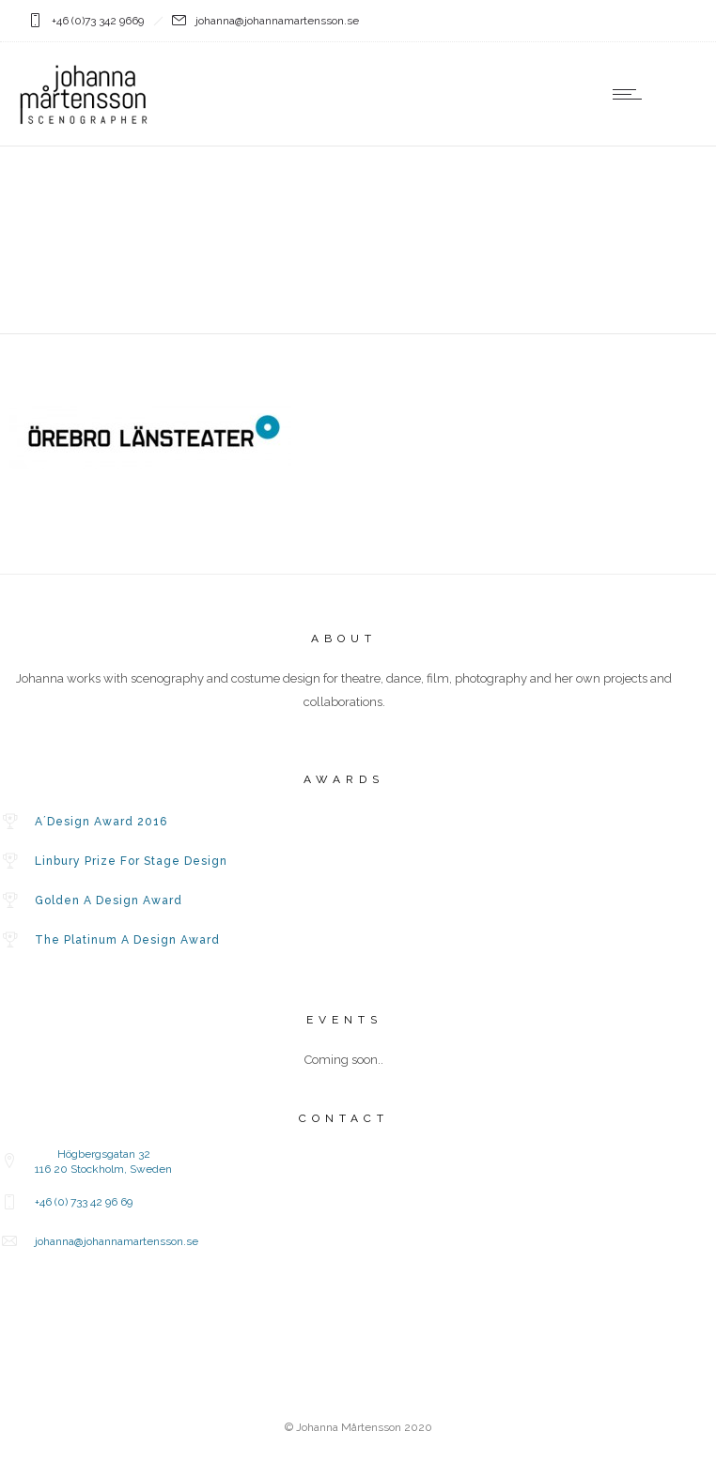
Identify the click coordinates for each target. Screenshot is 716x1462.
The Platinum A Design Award (127, 939)
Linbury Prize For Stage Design (131, 861)
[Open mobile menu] (631, 94)
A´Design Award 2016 (101, 821)
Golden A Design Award (108, 900)
